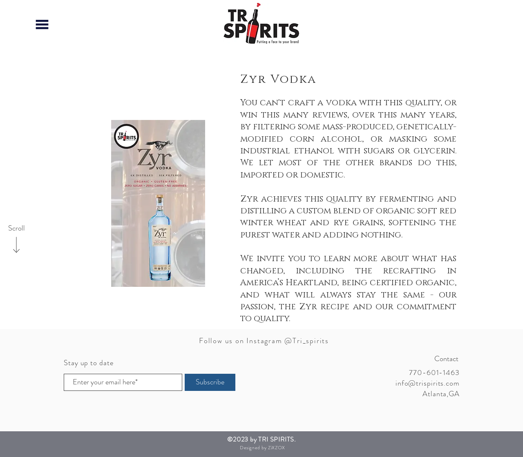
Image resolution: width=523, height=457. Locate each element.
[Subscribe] (210, 382)
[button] (42, 24)
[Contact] (429, 359)
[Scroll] (16, 228)
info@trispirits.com (428, 383)
